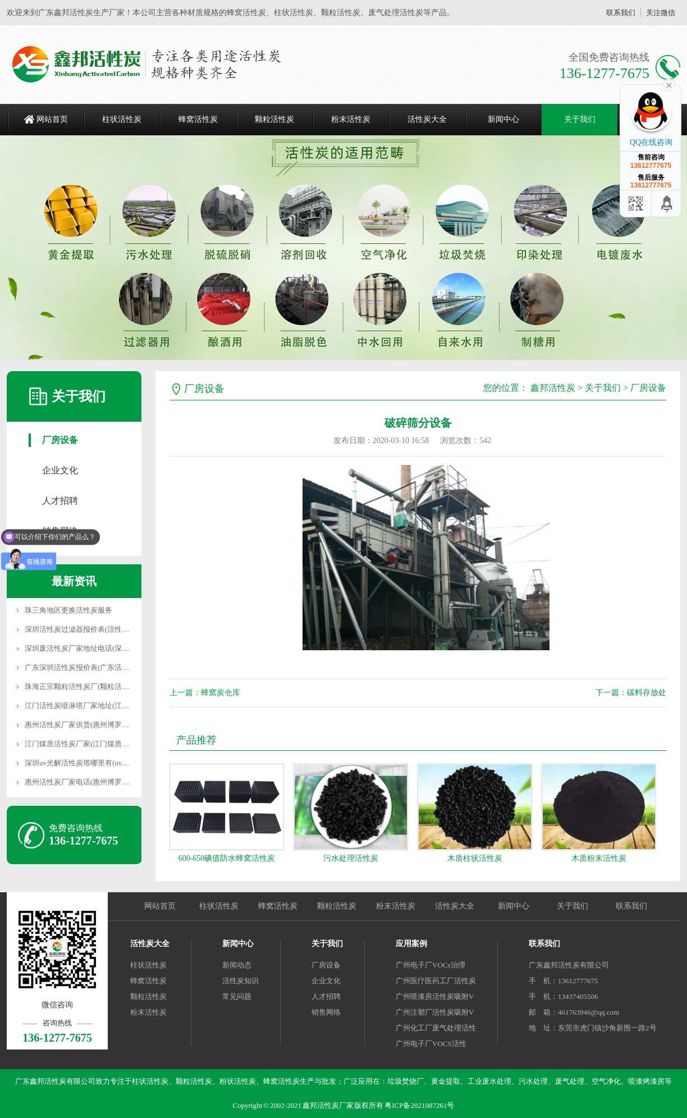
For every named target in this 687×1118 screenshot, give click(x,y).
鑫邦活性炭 (552, 388)
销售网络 (326, 1012)
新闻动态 (236, 965)
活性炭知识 (240, 980)
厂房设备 (60, 440)
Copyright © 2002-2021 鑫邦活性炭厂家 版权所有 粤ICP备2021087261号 (344, 1105)
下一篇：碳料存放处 (631, 692)
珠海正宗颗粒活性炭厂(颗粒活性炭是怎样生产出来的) (111, 686)
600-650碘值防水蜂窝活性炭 (227, 858)
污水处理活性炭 (350, 858)
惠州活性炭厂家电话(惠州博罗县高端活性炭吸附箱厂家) (115, 782)
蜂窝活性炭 (198, 119)
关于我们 (580, 119)
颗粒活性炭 (274, 119)
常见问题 (236, 996)
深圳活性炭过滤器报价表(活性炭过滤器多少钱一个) (107, 629)
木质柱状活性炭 (474, 858)
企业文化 (60, 470)
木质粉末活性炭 (598, 858)
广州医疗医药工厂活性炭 (436, 980)
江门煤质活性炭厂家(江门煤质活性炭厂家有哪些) (104, 744)
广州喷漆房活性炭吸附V (435, 996)
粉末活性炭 (350, 119)
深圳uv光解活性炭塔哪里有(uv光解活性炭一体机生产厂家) (118, 763)
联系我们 (620, 12)
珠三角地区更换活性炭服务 (68, 610)
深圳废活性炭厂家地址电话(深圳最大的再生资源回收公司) (118, 648)
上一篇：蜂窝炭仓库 (205, 692)
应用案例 (411, 943)
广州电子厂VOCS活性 (431, 1043)
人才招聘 (60, 500)
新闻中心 (503, 119)
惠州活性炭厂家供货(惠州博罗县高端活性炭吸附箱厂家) (115, 724)
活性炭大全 (427, 119)
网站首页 (52, 119)
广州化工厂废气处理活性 (436, 1028)
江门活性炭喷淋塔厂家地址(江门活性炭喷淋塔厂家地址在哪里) (126, 705)
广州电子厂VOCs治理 (430, 965)
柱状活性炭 (121, 119)
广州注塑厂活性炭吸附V (435, 1012)
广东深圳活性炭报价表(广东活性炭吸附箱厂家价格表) (111, 667)
